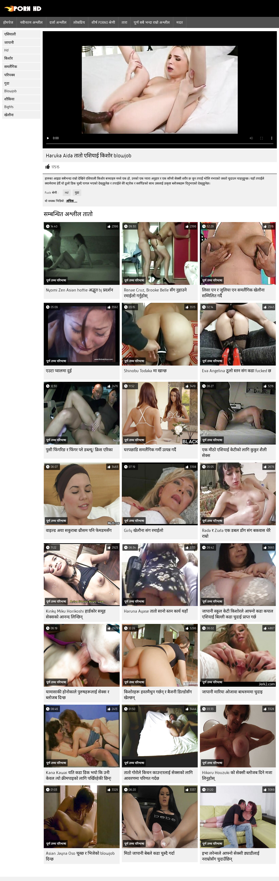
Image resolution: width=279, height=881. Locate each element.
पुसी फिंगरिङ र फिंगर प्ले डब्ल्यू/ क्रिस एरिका (79, 449)
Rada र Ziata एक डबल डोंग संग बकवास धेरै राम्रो (236, 533)
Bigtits (8, 107)
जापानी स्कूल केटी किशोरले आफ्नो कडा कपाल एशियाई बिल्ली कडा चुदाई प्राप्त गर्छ (237, 614)
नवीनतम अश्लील (31, 22)
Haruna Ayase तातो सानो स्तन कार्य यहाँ (156, 611)
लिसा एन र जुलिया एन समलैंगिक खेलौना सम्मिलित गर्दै (233, 293)
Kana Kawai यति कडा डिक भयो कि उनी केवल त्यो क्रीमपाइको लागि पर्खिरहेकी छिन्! (78, 775)
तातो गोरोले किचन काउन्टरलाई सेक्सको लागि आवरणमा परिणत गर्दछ (158, 775)
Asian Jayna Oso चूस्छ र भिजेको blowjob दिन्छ (80, 856)
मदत (179, 22)
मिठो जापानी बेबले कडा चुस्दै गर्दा (149, 853)
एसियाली (10, 34)
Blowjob (10, 91)
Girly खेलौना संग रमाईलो (143, 530)
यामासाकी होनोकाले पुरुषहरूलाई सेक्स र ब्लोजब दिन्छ (77, 694)
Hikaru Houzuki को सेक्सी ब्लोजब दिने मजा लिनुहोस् (237, 775)
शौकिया (9, 99)
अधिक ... (71, 201)
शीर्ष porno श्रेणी (103, 22)
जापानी (9, 43)
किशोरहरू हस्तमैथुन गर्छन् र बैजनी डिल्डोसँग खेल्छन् (158, 694)
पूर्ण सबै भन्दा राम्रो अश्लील (152, 22)
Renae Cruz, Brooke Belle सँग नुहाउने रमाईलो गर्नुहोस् (155, 293)
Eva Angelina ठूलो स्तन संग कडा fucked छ (236, 370)
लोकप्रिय (79, 22)
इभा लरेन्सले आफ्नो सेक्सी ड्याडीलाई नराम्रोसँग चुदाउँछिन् (230, 856)
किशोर (8, 58)
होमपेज (8, 22)
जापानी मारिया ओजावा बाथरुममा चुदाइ (232, 691)
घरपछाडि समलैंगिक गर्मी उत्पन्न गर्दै (150, 449)
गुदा (6, 83)
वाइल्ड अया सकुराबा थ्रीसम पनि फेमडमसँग (79, 530)
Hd (6, 50)
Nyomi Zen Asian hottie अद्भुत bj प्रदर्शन (79, 290)
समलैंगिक (10, 67)
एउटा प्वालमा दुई (59, 370)
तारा (124, 22)
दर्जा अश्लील (58, 22)
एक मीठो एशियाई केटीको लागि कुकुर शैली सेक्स (234, 452)
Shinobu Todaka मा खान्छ (145, 370)
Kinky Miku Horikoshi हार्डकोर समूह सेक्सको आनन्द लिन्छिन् (76, 614)
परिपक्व (9, 75)
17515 (55, 167)
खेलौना (8, 115)
